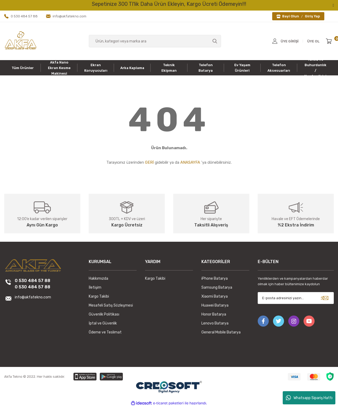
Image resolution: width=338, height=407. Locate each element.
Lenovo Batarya (214, 323)
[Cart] (330, 41)
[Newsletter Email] (296, 298)
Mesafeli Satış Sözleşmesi (111, 305)
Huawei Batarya (214, 305)
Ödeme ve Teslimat (105, 332)
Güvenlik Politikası (104, 314)
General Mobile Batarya (221, 332)
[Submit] (325, 298)
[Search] (155, 41)
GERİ (149, 162)
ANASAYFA (190, 162)
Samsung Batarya (216, 287)
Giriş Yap (312, 16)
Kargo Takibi (99, 296)
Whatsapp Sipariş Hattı (309, 398)
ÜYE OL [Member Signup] (313, 41)
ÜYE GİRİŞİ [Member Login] (290, 41)
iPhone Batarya (214, 278)
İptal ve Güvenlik (103, 323)
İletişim (95, 287)
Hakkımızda (98, 278)
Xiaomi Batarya (214, 296)
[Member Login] (274, 41)
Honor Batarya (213, 314)
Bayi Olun (290, 16)
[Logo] (20, 41)
